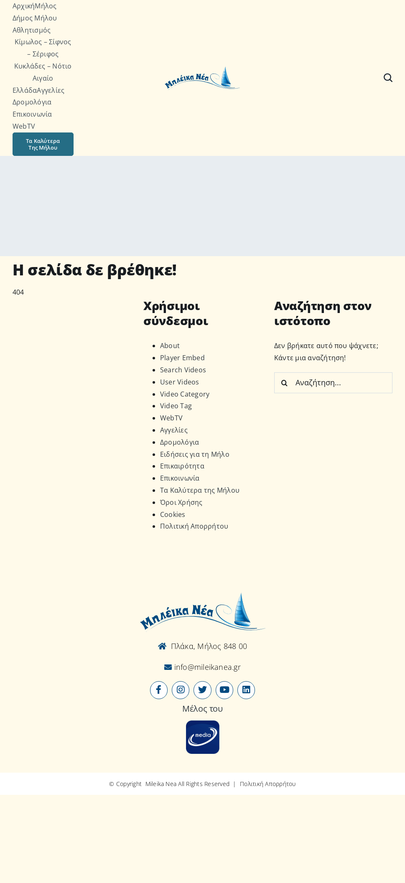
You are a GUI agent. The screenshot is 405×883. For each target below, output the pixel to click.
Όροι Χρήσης (181, 502)
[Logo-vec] (202, 69)
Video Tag (176, 405)
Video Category (184, 394)
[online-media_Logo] (202, 723)
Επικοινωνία (180, 478)
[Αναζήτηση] (388, 77)
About (170, 345)
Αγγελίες (174, 430)
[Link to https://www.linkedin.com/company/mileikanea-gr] (246, 690)
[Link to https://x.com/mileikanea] (202, 690)
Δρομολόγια (179, 442)
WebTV (171, 417)
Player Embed (182, 357)
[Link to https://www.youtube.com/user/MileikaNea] (224, 690)
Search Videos (183, 369)
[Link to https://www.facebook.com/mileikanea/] (159, 690)
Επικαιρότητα (182, 466)
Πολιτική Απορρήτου (194, 526)
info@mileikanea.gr (206, 667)
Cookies (173, 514)
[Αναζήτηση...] (333, 382)
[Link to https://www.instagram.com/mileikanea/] (180, 690)
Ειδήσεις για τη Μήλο (194, 454)
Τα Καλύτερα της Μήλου (199, 490)
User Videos (179, 382)
